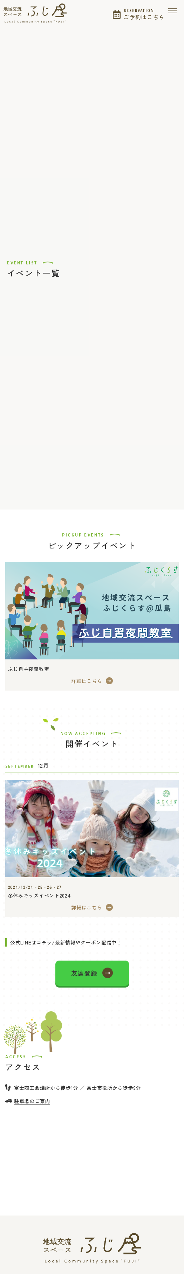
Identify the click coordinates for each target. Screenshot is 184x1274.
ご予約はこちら (143, 13)
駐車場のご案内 (32, 1101)
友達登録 (84, 972)
